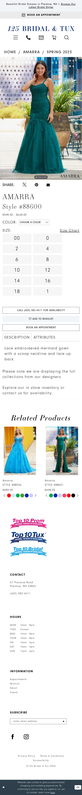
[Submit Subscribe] (64, 721)
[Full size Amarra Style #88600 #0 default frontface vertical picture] (41, 118)
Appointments (18, 679)
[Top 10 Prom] (28, 524)
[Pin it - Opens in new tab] (36, 185)
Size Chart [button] (69, 230)
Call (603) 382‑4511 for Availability (41, 310)
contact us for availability (27, 393)
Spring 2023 (59, 52)
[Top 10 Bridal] (28, 552)
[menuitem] (15, 37)
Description (17, 337)
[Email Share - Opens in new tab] (48, 185)
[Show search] (66, 37)
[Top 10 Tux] (28, 538)
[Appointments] (41, 15)
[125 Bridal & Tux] (40, 28)
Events (14, 692)
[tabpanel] (41, 118)
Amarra (31, 52)
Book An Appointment (41, 327)
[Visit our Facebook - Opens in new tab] (12, 737)
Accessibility (41, 760)
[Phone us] (28, 37)
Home (10, 52)
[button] (15, 37)
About (13, 688)
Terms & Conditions (52, 756)
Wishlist (15, 683)
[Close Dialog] (3, 787)
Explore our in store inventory (31, 387)
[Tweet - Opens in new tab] (24, 185)
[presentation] (20, 451)
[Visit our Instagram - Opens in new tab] (26, 737)
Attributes (45, 337)
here (52, 792)
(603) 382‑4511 (20, 593)
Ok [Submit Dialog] (78, 787)
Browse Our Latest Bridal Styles (52, 6)
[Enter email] (38, 721)
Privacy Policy (26, 756)
